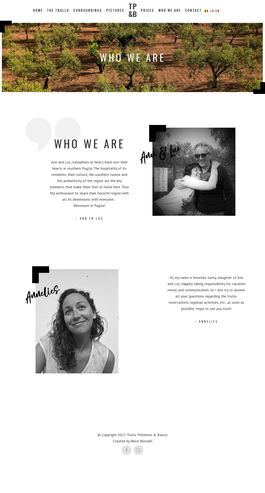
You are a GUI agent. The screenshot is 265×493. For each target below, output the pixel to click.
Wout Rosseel (141, 440)
